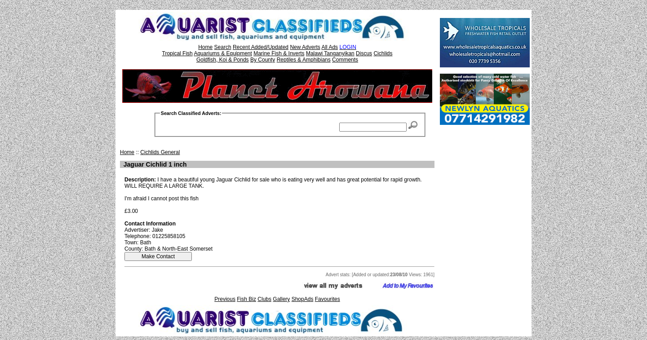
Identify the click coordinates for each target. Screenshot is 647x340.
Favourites (327, 299)
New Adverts (305, 47)
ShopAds (303, 299)
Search (222, 47)
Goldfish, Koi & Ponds (222, 60)
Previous (224, 299)
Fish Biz (246, 299)
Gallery (281, 299)
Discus (364, 53)
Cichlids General (160, 152)
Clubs (264, 299)
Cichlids (382, 53)
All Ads (329, 47)
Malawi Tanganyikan (330, 53)
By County (262, 60)
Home (205, 47)
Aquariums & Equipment (223, 53)
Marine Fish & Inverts (278, 53)
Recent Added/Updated (260, 47)
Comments (345, 60)
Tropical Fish (177, 53)
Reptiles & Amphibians (304, 60)
